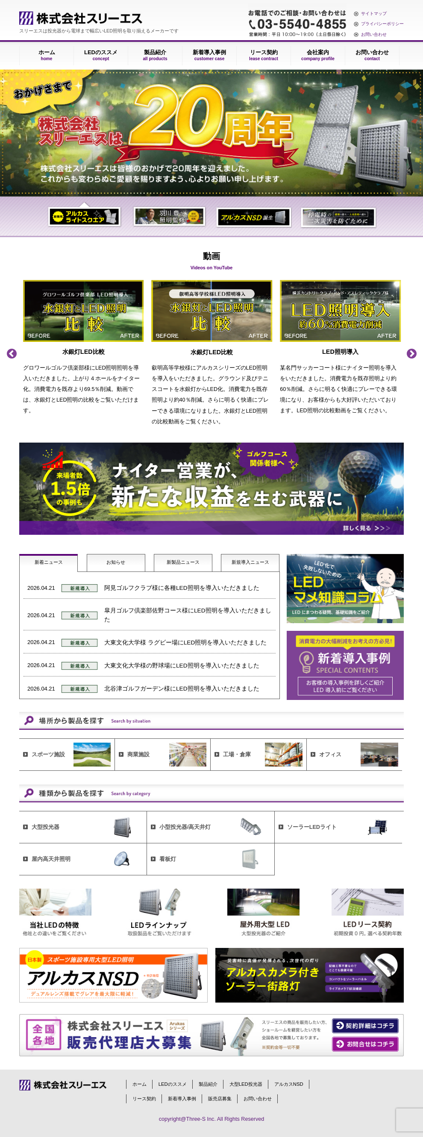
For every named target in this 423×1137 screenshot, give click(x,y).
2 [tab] (169, 216)
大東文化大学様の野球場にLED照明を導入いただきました (181, 665)
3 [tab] (253, 216)
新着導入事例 (209, 55)
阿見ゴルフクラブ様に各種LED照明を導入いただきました (181, 588)
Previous (12, 353)
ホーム (46, 55)
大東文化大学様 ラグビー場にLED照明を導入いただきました (185, 642)
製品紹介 (155, 55)
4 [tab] (338, 216)
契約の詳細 (365, 1026)
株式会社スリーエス (80, 18)
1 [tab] (84, 216)
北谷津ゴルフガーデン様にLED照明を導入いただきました (181, 688)
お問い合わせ (374, 34)
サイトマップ (374, 13)
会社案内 (318, 55)
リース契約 (263, 55)
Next (411, 353)
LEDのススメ (101, 55)
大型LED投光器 (245, 1084)
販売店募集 (220, 1098)
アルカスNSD (288, 1084)
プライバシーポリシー (382, 23)
